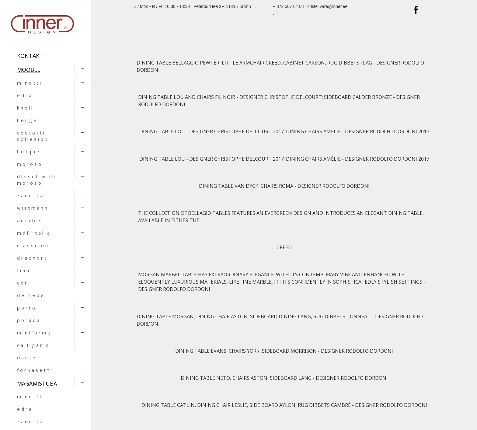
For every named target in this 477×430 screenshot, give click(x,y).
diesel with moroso (36, 179)
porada (29, 320)
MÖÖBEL (28, 69)
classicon (33, 245)
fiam (24, 270)
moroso (30, 164)
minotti (29, 83)
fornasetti (35, 370)
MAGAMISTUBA (37, 383)
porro (27, 308)
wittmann (33, 208)
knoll (25, 108)
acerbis (30, 220)
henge (27, 120)
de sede (31, 295)
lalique (29, 152)
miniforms (34, 333)
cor (22, 283)
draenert (32, 258)
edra (25, 95)
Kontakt (30, 55)
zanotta (30, 195)
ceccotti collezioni (34, 136)
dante (27, 358)
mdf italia (34, 233)
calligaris (33, 345)
